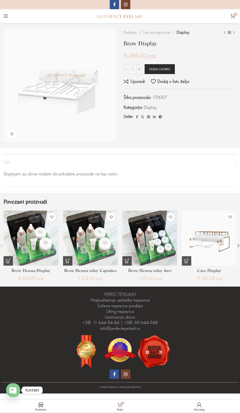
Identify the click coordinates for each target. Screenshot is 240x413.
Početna (131, 32)
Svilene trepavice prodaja (120, 312)
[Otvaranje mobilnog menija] (6, 16)
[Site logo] (120, 15)
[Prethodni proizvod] (224, 32)
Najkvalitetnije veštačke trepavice (120, 306)
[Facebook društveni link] (137, 117)
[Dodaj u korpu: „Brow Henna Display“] (8, 261)
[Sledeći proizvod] (234, 32)
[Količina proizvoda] (132, 69)
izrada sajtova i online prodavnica (120, 393)
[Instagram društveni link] (125, 380)
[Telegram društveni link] (160, 117)
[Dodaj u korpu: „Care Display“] (186, 261)
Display (182, 32)
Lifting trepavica (120, 318)
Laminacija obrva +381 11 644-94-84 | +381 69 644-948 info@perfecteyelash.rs (120, 329)
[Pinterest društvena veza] (149, 117)
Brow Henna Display (31, 270)
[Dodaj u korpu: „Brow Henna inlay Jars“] (127, 261)
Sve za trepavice (157, 32)
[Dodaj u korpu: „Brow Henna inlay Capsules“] (67, 261)
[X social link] (142, 117)
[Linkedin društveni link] (154, 117)
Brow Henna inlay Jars (149, 270)
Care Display (209, 270)
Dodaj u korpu (159, 69)
